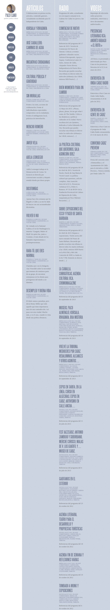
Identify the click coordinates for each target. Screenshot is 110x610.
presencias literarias (99, 54)
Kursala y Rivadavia (36, 28)
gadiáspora (41, 194)
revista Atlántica (66, 500)
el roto (100, 52)
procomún (68, 37)
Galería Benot (64, 568)
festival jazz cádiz (75, 458)
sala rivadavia (77, 330)
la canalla (63, 291)
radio (97, 90)
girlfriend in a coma (41, 35)
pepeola (72, 537)
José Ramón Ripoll (75, 495)
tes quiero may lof (72, 293)
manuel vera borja (74, 498)
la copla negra (74, 291)
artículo (62, 161)
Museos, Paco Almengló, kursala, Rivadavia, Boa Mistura (71, 312)
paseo (79, 225)
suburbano (75, 463)
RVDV (67, 164)
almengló (73, 322)
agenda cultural (76, 288)
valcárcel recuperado (68, 39)
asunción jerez (72, 161)
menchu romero (32, 133)
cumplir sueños (65, 101)
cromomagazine (75, 290)
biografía (11, 37)
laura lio (70, 416)
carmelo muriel (65, 367)
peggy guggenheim (76, 329)
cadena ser (63, 413)
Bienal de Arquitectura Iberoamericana (70, 596)
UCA (80, 293)
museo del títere (65, 327)
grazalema (70, 369)
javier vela (41, 148)
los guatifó (63, 461)
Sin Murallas (33, 95)
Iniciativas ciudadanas (38, 62)
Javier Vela (31, 142)
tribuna (73, 332)
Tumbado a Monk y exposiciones (68, 588)
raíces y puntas (65, 330)
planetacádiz (11, 77)
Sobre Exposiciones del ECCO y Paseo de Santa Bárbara (71, 213)
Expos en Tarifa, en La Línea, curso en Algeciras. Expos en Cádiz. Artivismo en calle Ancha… (70, 396)
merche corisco (75, 461)
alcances (73, 366)
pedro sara (66, 371)
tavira (61, 293)
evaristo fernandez (67, 413)
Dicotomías (32, 188)
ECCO (70, 599)
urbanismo (63, 227)
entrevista (95, 121)
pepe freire (75, 371)
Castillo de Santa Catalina (69, 566)
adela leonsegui (43, 162)
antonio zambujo (76, 456)
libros (69, 535)
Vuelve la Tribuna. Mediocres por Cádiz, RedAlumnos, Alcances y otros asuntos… (71, 353)
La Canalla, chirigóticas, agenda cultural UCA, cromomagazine (70, 275)
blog (11, 57)
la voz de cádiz (43, 132)
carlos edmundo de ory (68, 99)
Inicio (10, 27)
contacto (11, 67)
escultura (76, 101)
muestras (78, 416)
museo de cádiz (65, 463)
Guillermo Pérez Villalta (69, 493)
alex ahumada (75, 159)
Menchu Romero (34, 126)
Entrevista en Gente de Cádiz (98, 112)
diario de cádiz (43, 101)
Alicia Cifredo (71, 490)
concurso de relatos (67, 326)
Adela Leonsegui (34, 157)
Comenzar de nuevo (69, 28)
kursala (79, 326)
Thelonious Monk (65, 602)
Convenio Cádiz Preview (98, 145)
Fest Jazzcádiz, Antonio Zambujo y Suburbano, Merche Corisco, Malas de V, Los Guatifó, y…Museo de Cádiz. (71, 441)
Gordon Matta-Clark (69, 599)
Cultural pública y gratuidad (36, 79)
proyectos (11, 47)
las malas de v (76, 459)
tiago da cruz (64, 332)
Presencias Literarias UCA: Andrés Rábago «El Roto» (98, 38)
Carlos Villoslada (69, 492)
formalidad (63, 102)
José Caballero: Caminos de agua (35, 45)
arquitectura (64, 225)
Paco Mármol (70, 162)
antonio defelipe (76, 411)
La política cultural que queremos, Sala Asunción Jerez (69, 149)
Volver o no (32, 215)
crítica (67, 35)
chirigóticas (64, 290)
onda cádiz (104, 121)
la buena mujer (65, 459)
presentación (64, 539)
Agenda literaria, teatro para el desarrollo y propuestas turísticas (70, 521)
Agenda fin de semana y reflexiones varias (71, 557)
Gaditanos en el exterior (67, 481)
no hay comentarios (36, 100)
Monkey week (69, 570)
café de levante (72, 324)
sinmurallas (95, 156)
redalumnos (64, 372)
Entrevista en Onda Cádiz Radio (99, 80)
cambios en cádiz (76, 97)
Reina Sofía (73, 600)
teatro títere (75, 539)
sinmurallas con (43, 149)
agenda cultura (76, 223)
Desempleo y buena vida (38, 290)
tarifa (61, 417)
